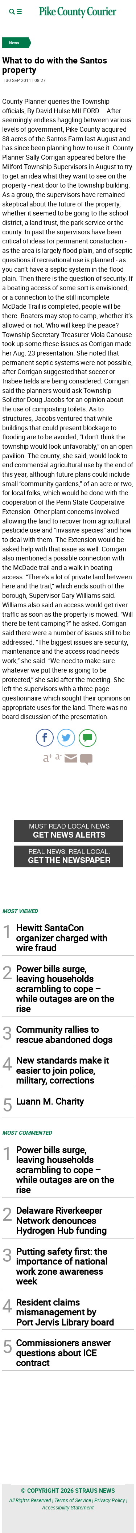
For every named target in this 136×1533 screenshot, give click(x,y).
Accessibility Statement (68, 1507)
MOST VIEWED (20, 911)
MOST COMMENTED (27, 1132)
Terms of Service (72, 1500)
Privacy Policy (109, 1500)
